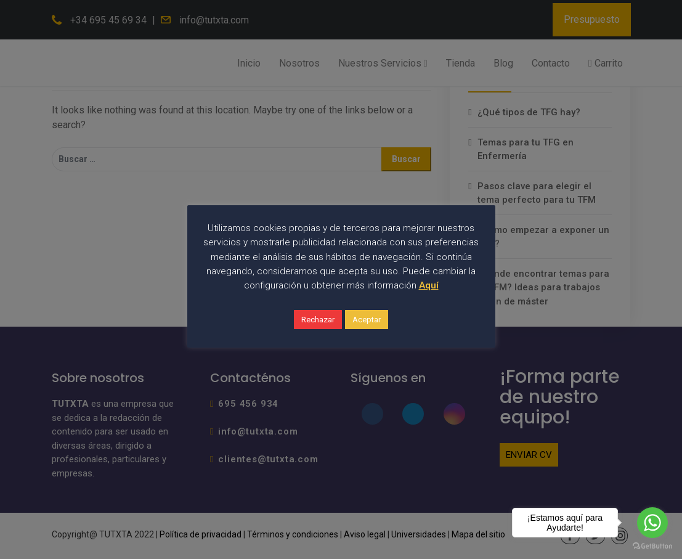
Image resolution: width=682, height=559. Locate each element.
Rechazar (318, 319)
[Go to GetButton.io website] (652, 546)
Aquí (429, 285)
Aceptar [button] (366, 319)
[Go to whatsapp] (652, 522)
